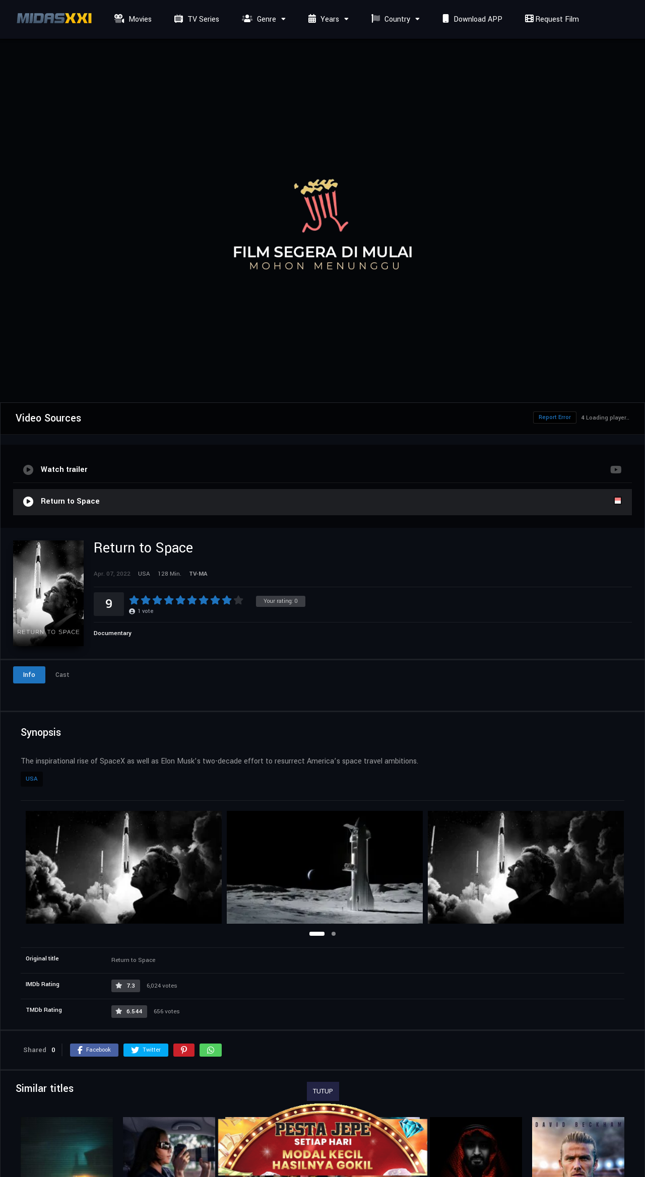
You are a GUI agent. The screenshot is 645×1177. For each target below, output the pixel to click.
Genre (257, 19)
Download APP (471, 19)
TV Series (195, 19)
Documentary (113, 633)
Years (322, 19)
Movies (132, 19)
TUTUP (323, 1091)
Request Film (551, 19)
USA (32, 779)
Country (389, 19)
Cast (62, 674)
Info (29, 674)
